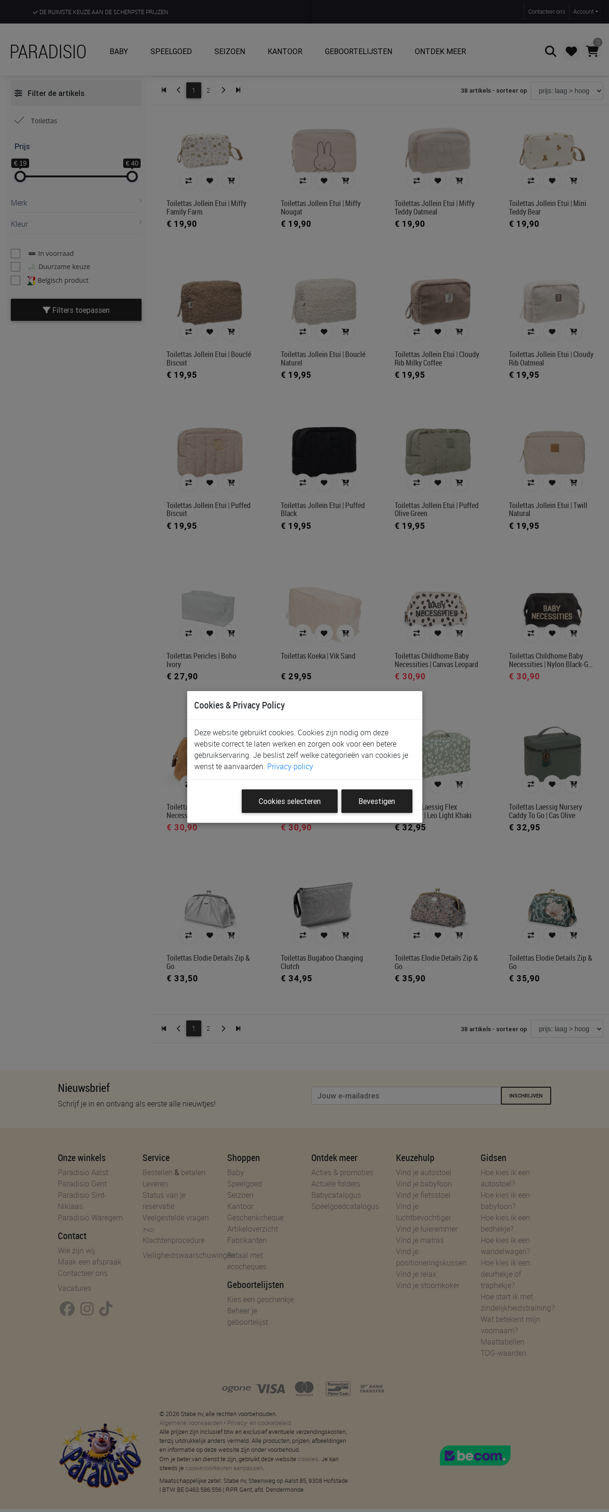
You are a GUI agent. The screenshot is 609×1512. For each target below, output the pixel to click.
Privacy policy (290, 766)
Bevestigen (376, 801)
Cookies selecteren (290, 801)
